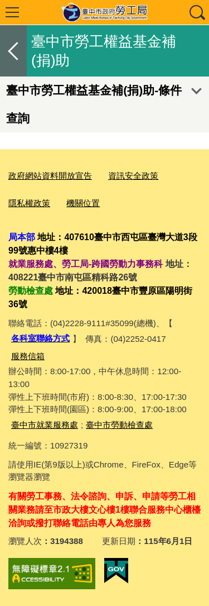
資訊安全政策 (133, 175)
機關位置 (83, 203)
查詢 (196, 12)
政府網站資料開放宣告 (50, 175)
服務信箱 (28, 356)
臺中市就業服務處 (44, 425)
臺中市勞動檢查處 (119, 425)
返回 (13, 51)
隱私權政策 (29, 203)
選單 (12, 12)
